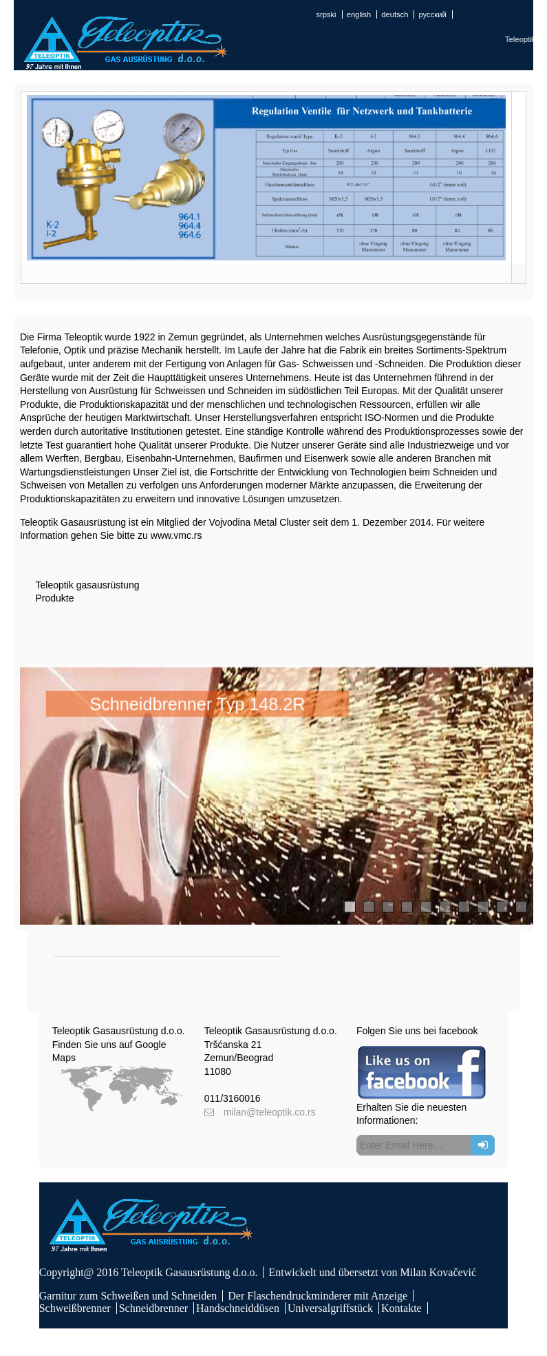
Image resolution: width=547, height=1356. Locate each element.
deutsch (394, 14)
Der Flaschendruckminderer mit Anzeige (317, 1296)
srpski (326, 14)
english (359, 14)
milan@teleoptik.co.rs (270, 1112)
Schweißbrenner (75, 1308)
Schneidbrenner (153, 1308)
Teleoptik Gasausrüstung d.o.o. (118, 1030)
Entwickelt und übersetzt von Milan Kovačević (372, 1272)
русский (433, 14)
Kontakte (401, 1308)
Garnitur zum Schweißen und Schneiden (128, 1296)
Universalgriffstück (330, 1308)
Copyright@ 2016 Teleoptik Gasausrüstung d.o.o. (148, 1272)
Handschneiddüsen (237, 1308)
